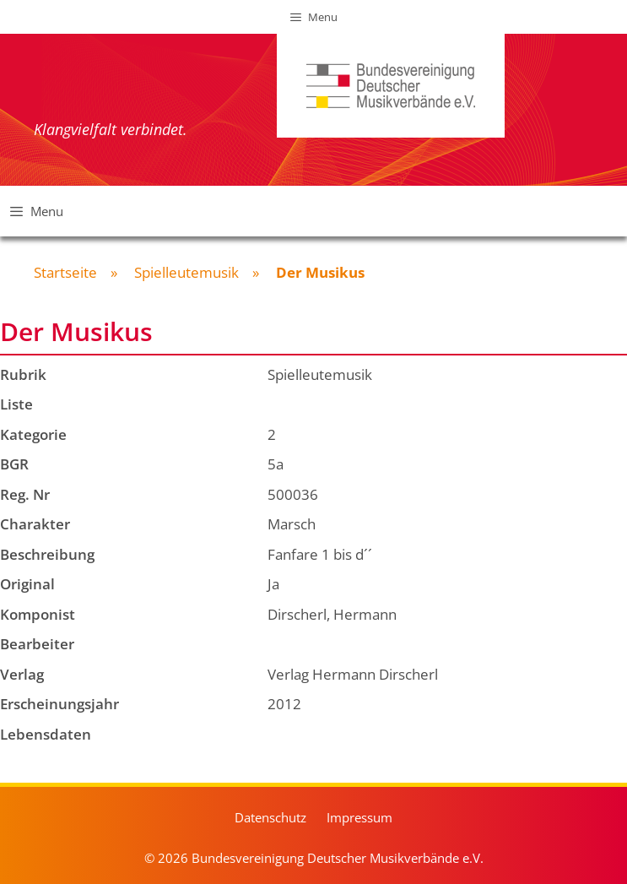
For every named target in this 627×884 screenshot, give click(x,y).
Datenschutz (270, 817)
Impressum (359, 817)
